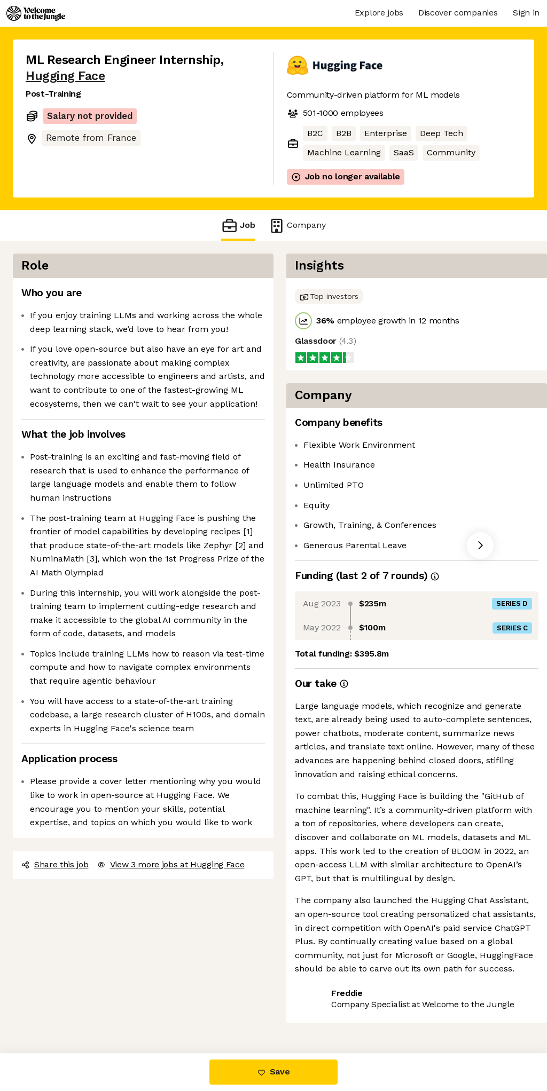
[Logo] (35, 13)
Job (238, 225)
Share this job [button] (55, 864)
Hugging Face (65, 76)
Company (297, 225)
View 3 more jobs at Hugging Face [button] (171, 864)
